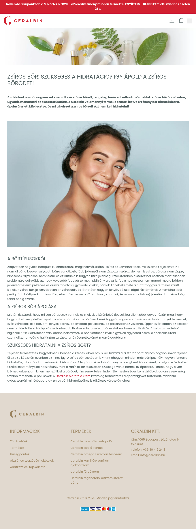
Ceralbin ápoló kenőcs (87, 448)
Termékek (17, 448)
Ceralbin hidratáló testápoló (91, 441)
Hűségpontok (19, 454)
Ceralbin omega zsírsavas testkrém (96, 454)
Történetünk (18, 441)
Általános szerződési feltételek (32, 461)
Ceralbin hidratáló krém (73, 376)
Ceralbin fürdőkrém (85, 471)
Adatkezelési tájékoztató (27, 467)
